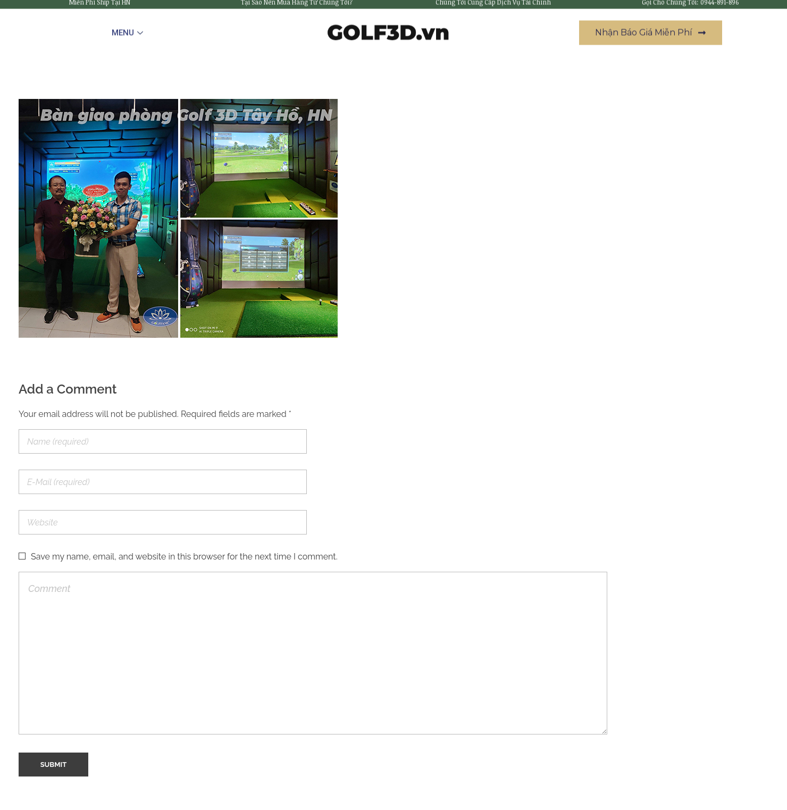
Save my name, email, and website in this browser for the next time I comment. (184, 557)
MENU (129, 26)
